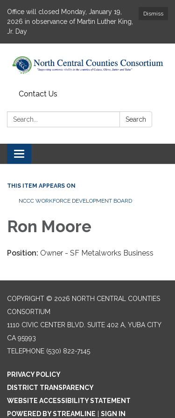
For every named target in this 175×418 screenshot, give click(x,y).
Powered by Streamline (51, 414)
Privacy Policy (34, 374)
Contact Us (38, 93)
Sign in (113, 414)
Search (136, 119)
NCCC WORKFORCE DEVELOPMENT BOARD (75, 201)
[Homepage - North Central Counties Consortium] (87, 65)
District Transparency (50, 387)
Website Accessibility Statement (69, 400)
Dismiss (153, 13)
